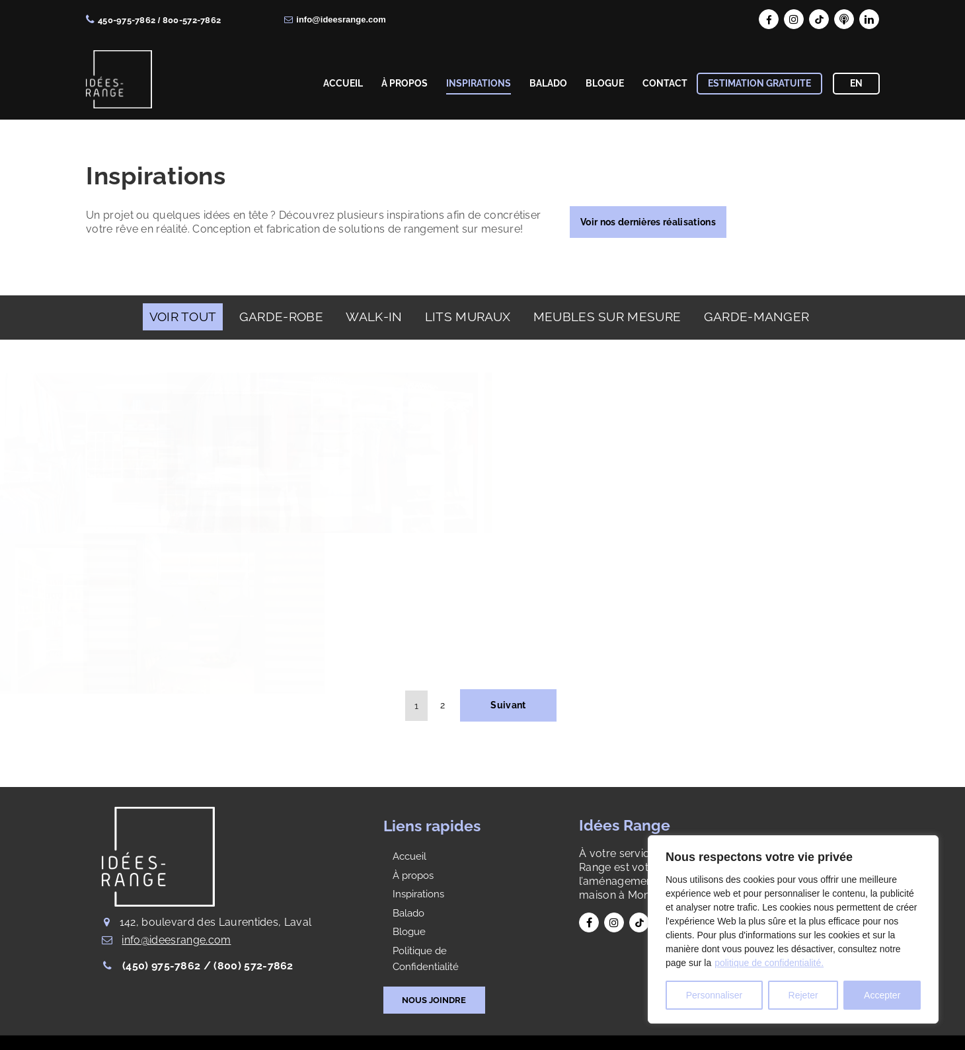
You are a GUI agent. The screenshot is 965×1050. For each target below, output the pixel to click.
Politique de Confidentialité (426, 959)
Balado (408, 913)
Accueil (409, 856)
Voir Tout (183, 316)
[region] (793, 929)
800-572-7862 (192, 20)
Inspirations (418, 894)
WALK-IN (374, 316)
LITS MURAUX (467, 316)
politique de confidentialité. (769, 962)
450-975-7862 (126, 20)
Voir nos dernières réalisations (648, 222)
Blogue (409, 932)
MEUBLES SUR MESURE (607, 316)
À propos (413, 875)
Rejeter (803, 995)
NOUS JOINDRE (434, 1000)
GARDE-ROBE (281, 316)
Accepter (882, 995)
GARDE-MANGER (757, 316)
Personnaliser (714, 995)
